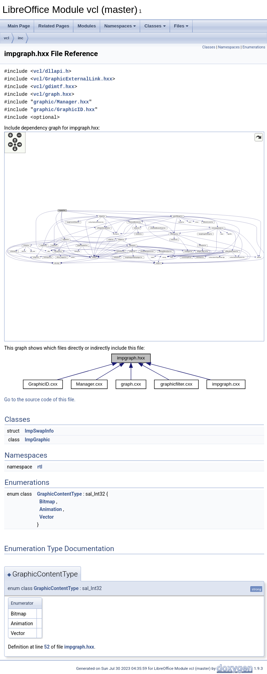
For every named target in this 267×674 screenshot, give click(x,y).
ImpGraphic (37, 439)
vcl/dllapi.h (50, 71)
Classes (154, 26)
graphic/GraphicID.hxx (64, 109)
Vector (46, 517)
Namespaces (120, 26)
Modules (87, 26)
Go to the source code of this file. (39, 399)
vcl (6, 38)
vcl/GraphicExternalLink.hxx (72, 79)
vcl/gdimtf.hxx (53, 86)
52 (47, 647)
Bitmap (47, 501)
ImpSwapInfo (39, 431)
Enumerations (253, 47)
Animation (50, 509)
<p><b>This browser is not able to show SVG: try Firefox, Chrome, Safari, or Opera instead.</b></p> (134, 236)
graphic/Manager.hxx (61, 102)
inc (20, 38)
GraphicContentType (59, 494)
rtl (39, 467)
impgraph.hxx (79, 647)
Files (181, 26)
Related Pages (53, 26)
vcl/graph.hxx (52, 94)
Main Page (19, 26)
